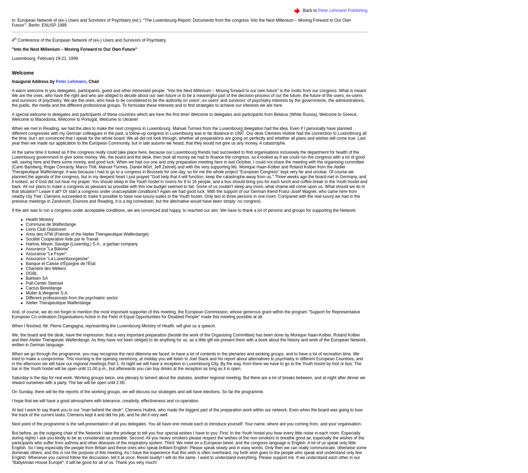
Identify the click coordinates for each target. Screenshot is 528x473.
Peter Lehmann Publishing (343, 10)
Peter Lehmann (71, 81)
